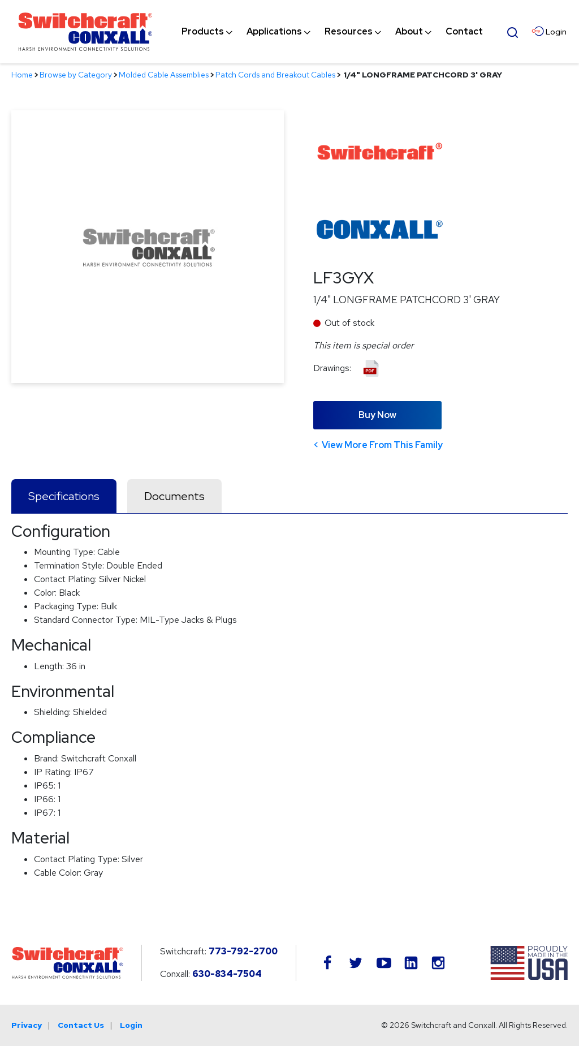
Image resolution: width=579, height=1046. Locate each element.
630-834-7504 (227, 974)
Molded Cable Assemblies (164, 75)
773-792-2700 (243, 951)
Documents (174, 496)
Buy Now (377, 415)
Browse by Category (76, 75)
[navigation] (332, 31)
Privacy (26, 1025)
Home (22, 75)
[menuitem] (202, 31)
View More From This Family (382, 445)
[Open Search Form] (513, 31)
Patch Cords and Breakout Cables (275, 75)
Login (131, 1025)
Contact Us (81, 1025)
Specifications (64, 496)
